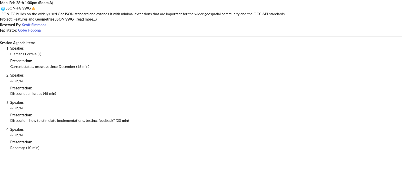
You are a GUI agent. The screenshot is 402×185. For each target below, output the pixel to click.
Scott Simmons (34, 25)
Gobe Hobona (29, 30)
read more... (86, 19)
